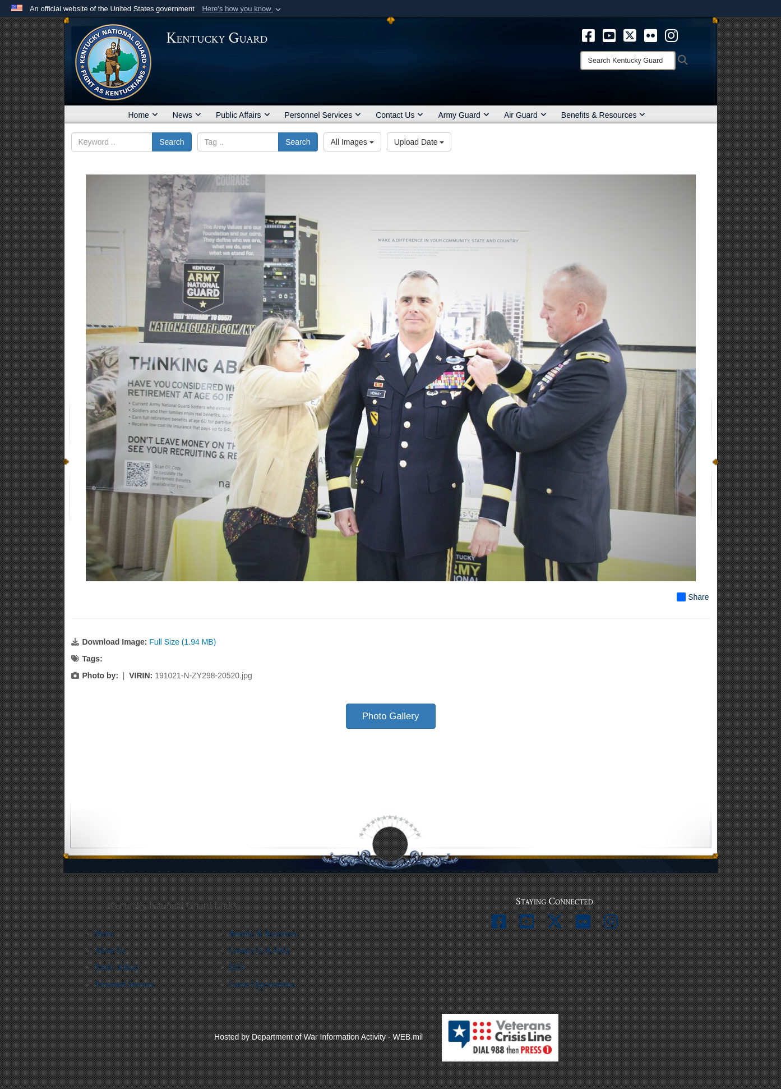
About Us (110, 950)
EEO (236, 967)
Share (693, 596)
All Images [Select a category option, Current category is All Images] (352, 141)
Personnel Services (323, 115)
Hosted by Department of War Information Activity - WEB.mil (318, 1036)
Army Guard (463, 115)
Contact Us (399, 115)
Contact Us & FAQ (259, 950)
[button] (242, 9)
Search (171, 141)
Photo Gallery (390, 716)
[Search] (628, 60)
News (187, 115)
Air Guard (525, 115)
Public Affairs (243, 115)
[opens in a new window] (588, 34)
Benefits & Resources (603, 115)
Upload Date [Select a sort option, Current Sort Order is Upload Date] (419, 141)
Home (143, 115)
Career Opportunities (262, 984)
